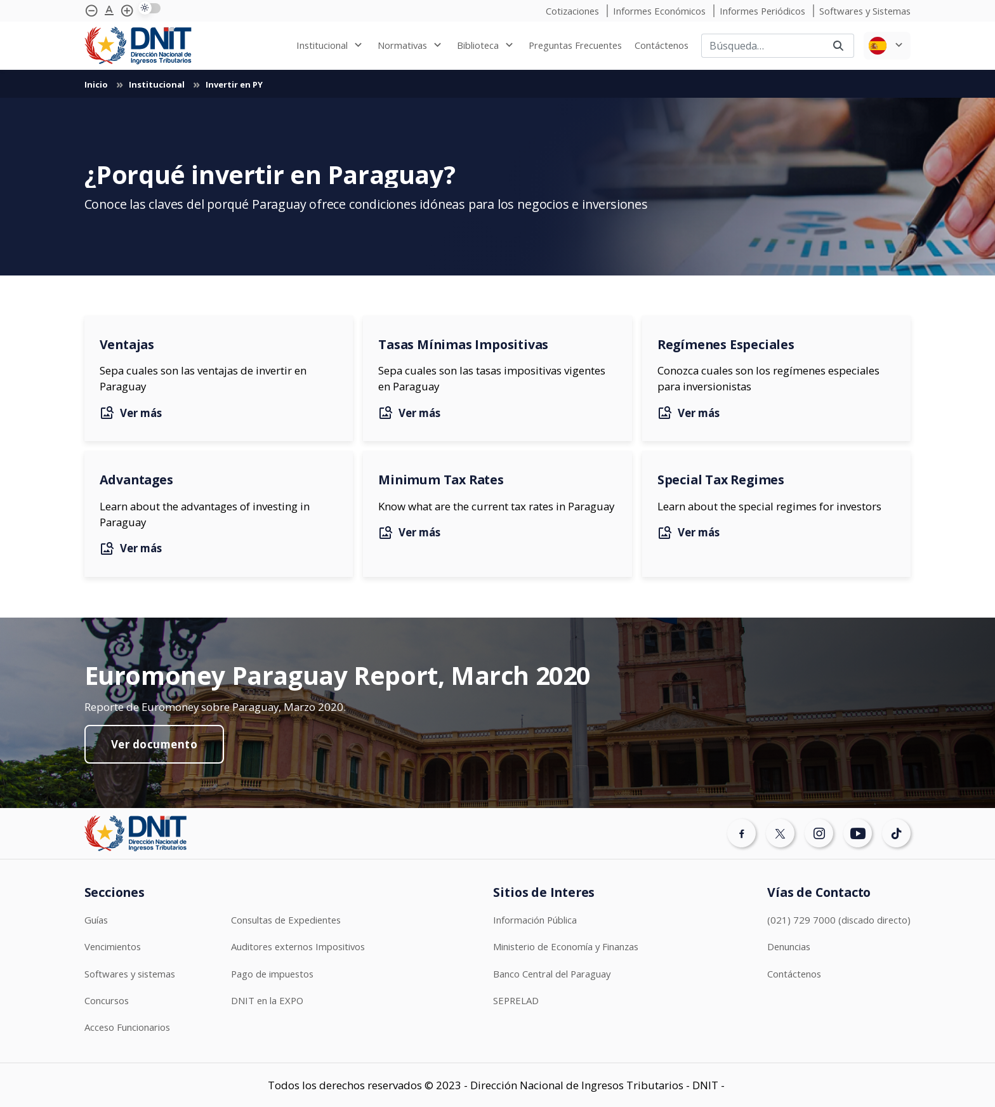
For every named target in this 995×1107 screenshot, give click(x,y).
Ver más (131, 412)
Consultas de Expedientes (286, 919)
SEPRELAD (516, 1000)
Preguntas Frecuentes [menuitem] (575, 45)
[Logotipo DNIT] (138, 46)
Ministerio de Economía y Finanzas (565, 946)
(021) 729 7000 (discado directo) (839, 919)
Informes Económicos (660, 10)
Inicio (97, 84)
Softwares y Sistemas (865, 10)
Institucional (158, 84)
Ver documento (154, 744)
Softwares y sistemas (129, 973)
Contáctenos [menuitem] (662, 45)
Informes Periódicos (764, 10)
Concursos (106, 1000)
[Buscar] (762, 46)
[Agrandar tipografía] (109, 10)
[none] (330, 45)
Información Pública (535, 919)
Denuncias (788, 946)
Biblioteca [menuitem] (478, 45)
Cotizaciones (574, 10)
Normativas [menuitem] (402, 45)
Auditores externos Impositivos (298, 946)
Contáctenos (794, 973)
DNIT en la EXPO (267, 1000)
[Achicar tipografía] (91, 11)
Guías (96, 919)
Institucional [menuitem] (322, 45)
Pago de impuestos (272, 973)
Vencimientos (112, 946)
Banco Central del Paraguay (551, 973)
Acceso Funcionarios (127, 1027)
